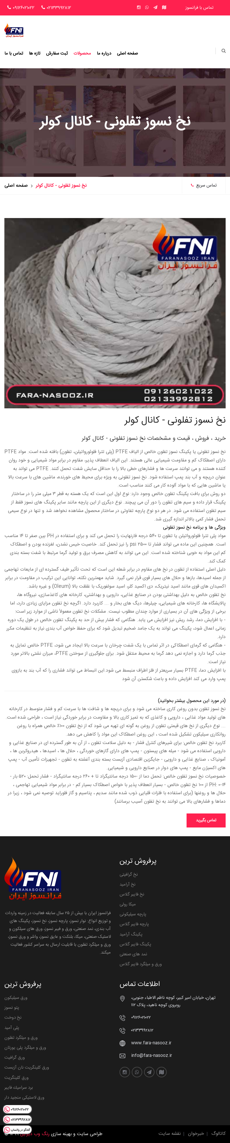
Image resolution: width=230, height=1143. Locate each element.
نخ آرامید (128, 884)
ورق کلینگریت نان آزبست (26, 1067)
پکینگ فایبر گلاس (135, 944)
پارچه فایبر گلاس (134, 924)
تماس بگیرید (206, 820)
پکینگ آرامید (131, 934)
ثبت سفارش (57, 53)
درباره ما (104, 53)
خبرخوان (196, 1134)
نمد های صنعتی (133, 954)
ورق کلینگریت (16, 1077)
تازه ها (34, 53)
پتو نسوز (11, 1007)
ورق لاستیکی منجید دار (24, 1097)
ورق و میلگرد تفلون (21, 1037)
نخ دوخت (13, 1017)
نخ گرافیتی (129, 874)
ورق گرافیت (14, 1057)
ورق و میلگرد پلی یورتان (25, 1047)
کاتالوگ (218, 1134)
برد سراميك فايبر (18, 1087)
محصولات (82, 53)
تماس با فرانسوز (199, 7)
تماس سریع (204, 185)
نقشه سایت (170, 1134)
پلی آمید (11, 1028)
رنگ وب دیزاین (35, 1134)
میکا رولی (128, 904)
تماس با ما (13, 53)
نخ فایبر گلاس (132, 894)
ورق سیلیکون (15, 997)
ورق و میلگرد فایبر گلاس (141, 964)
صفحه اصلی (127, 53)
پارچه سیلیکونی (133, 914)
